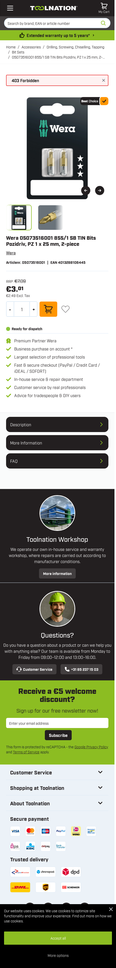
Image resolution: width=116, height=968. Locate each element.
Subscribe (58, 735)
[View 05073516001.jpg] (19, 217)
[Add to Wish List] (65, 309)
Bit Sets (18, 52)
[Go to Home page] (53, 8)
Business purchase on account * (43, 348)
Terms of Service (26, 752)
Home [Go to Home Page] (11, 47)
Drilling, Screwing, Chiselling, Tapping (75, 47)
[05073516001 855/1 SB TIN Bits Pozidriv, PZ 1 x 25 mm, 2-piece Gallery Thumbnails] (34, 217)
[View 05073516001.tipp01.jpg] (50, 217)
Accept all (58, 938)
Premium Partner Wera (35, 340)
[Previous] (86, 190)
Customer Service (34, 669)
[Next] (99, 190)
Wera (11, 252)
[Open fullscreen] (57, 148)
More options (58, 955)
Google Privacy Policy (91, 746)
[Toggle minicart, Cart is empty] (104, 8)
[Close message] (103, 80)
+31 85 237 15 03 (81, 669)
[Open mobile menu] (10, 8)
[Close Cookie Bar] (111, 909)
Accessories (31, 47)
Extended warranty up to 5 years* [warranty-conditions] (58, 35)
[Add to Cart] (48, 309)
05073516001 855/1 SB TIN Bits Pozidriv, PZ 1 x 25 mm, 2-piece (57, 57)
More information (57, 573)
